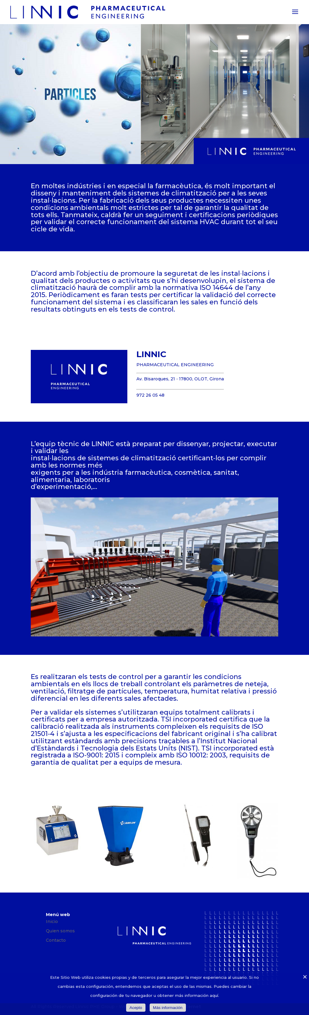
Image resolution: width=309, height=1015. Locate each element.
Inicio (52, 921)
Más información (168, 1007)
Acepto (135, 1007)
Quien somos (60, 931)
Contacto (56, 940)
